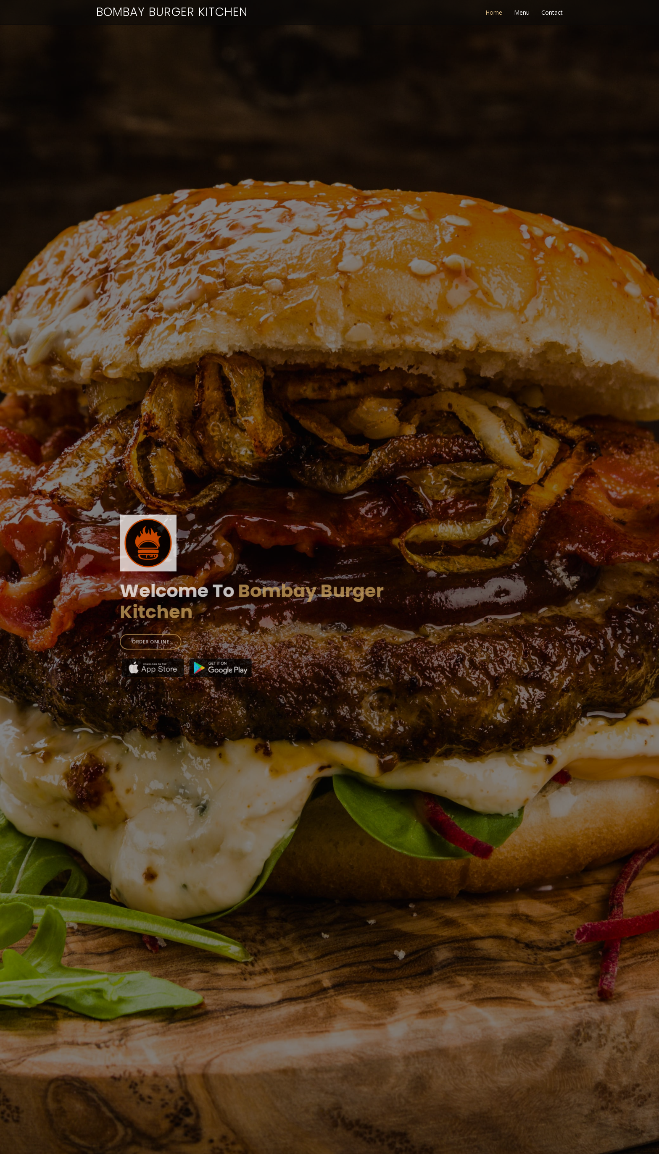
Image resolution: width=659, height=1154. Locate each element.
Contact (552, 12)
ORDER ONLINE (169, 634)
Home (493, 12)
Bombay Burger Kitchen (172, 12)
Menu (522, 12)
